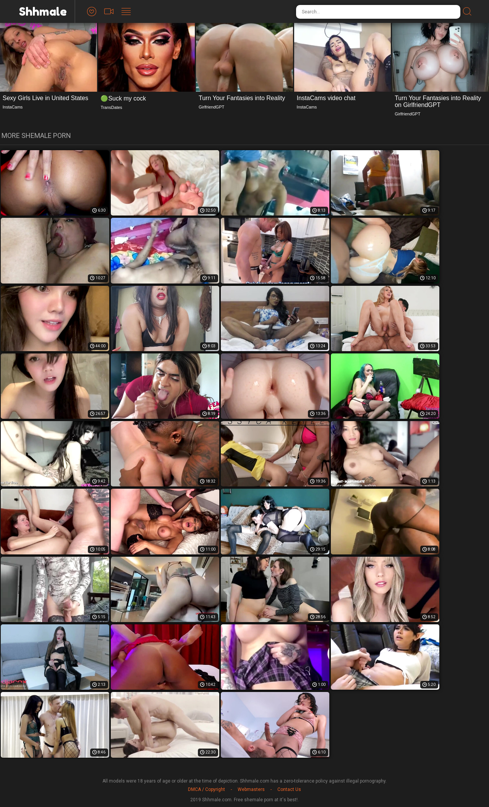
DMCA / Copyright (206, 789)
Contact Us (289, 789)
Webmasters (251, 789)
